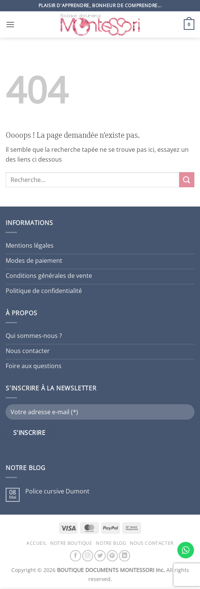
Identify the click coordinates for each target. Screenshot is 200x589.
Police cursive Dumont (57, 491)
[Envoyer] (186, 179)
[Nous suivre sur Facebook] (75, 555)
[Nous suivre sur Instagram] (88, 555)
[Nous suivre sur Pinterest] (112, 555)
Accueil (36, 543)
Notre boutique (71, 543)
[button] (10, 24)
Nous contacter (152, 543)
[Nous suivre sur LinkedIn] (124, 555)
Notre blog (111, 543)
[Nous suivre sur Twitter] (100, 555)
